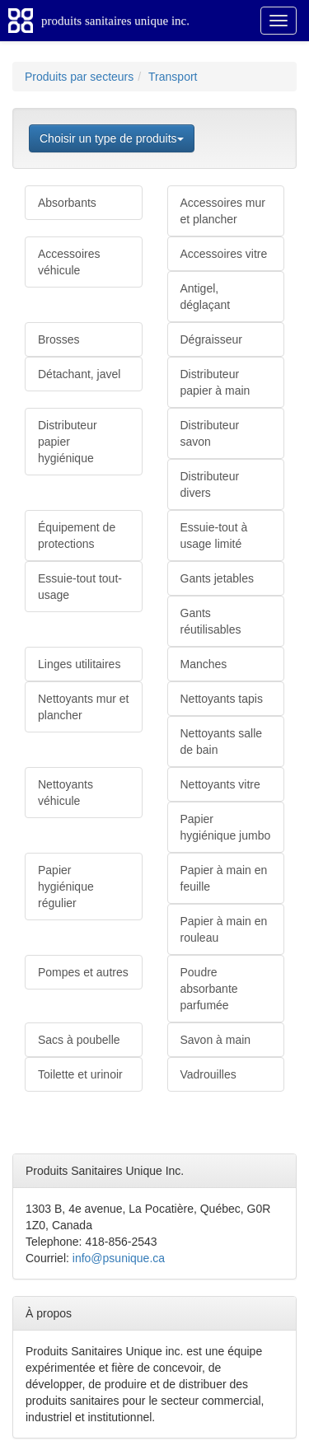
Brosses (59, 339)
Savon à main (215, 1039)
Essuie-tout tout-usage (80, 586)
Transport (172, 76)
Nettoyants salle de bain (221, 741)
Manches (203, 664)
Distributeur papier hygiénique (67, 442)
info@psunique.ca (119, 1258)
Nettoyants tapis (221, 698)
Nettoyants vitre (220, 784)
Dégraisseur (211, 339)
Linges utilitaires (79, 664)
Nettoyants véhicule (65, 792)
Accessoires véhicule (69, 262)
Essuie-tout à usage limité (214, 535)
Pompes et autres (83, 972)
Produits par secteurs (79, 76)
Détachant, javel (79, 374)
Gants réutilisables (210, 621)
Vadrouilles (208, 1074)
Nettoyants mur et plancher (83, 707)
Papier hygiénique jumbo (225, 827)
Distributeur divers (210, 484)
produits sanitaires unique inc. (115, 20)
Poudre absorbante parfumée (209, 989)
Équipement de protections (76, 535)
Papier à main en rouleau (224, 929)
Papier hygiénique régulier (66, 886)
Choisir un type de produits (112, 138)
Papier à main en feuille (224, 878)
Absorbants (67, 202)
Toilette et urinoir (80, 1074)
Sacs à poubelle (79, 1039)
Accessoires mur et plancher (222, 211)
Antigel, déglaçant (205, 296)
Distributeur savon (210, 433)
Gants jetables (217, 578)
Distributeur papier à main (215, 382)
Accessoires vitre (224, 253)
